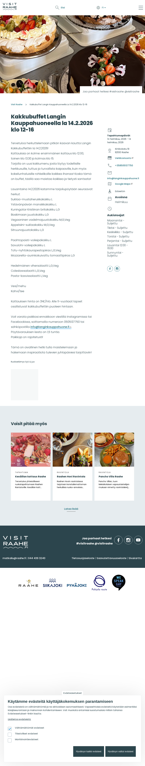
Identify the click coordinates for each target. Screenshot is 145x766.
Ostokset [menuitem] (10, 592)
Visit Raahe (16, 104)
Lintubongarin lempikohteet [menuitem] (69, 669)
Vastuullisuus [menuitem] (59, 637)
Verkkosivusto (124, 158)
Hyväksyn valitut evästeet (120, 751)
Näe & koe (70, 8)
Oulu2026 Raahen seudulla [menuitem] (69, 664)
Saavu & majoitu (40, 8)
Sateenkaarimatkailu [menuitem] (65, 643)
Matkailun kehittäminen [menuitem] (113, 666)
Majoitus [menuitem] (56, 570)
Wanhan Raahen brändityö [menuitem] (115, 688)
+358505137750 (124, 165)
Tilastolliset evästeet (26, 733)
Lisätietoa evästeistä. (19, 719)
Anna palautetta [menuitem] (62, 626)
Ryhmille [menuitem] (104, 608)
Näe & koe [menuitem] (12, 563)
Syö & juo (57, 8)
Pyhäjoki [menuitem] (9, 621)
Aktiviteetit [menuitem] (11, 576)
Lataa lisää (71, 508)
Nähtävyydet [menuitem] (13, 587)
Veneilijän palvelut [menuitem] (63, 675)
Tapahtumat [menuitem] (15, 653)
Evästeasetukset (72, 693)
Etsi (120, 7)
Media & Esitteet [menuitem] (61, 632)
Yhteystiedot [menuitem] (59, 621)
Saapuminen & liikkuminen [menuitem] (68, 576)
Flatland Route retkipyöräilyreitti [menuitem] (72, 686)
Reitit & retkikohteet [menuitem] (17, 598)
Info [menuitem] (54, 608)
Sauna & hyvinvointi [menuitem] (17, 570)
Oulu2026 (100, 8)
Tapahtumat (85, 8)
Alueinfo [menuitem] (11, 608)
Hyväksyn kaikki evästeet (88, 751)
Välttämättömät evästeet (29, 727)
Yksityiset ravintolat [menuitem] (110, 615)
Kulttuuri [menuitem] (9, 581)
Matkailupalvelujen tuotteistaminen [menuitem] (110, 681)
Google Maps (124, 184)
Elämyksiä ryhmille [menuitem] (109, 621)
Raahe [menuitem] (8, 626)
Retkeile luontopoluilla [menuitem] (65, 680)
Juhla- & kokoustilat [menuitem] (110, 626)
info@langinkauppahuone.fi (50, 327)
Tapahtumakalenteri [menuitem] (18, 660)
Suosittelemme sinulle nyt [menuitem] (69, 655)
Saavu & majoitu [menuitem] (64, 563)
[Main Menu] (140, 7)
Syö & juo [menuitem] (105, 563)
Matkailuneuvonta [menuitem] (63, 615)
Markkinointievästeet (26, 739)
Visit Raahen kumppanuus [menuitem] (115, 660)
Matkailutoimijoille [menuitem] (113, 653)
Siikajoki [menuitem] (8, 615)
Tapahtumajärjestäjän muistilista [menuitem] (112, 673)
